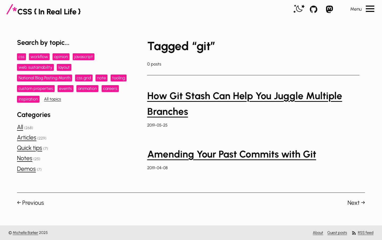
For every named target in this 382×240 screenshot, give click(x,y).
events (65, 88)
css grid (84, 77)
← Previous (30, 202)
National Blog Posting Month (45, 77)
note (101, 77)
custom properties (36, 88)
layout (64, 67)
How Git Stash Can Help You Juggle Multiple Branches (244, 103)
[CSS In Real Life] (43, 9)
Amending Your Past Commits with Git (231, 154)
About (318, 232)
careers (110, 88)
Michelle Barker (25, 232)
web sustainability (35, 67)
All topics (52, 99)
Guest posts (337, 232)
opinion (61, 56)
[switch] (299, 9)
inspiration (28, 99)
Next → (356, 202)
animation (87, 88)
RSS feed (362, 233)
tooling (118, 77)
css (21, 56)
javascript (83, 56)
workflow (39, 56)
